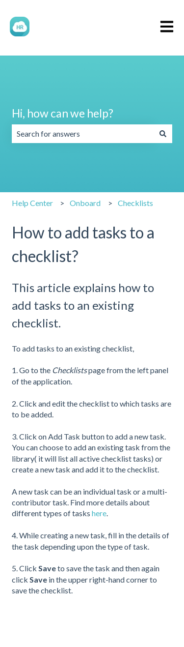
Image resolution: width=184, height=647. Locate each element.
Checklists (135, 202)
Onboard (85, 202)
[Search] (163, 133)
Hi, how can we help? (62, 113)
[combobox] (83, 133)
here (99, 513)
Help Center (32, 202)
